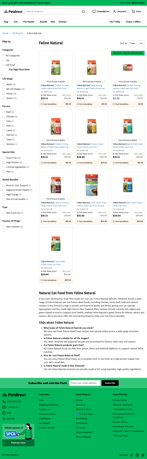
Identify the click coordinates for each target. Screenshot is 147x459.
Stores (79, 400)
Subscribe (110, 382)
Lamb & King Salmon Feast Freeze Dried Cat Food (90, 88)
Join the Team (84, 413)
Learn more (44, 2)
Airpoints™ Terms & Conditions (128, 431)
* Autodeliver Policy (123, 409)
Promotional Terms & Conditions (123, 415)
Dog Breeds (45, 418)
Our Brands (81, 418)
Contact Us (44, 409)
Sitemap (123, 454)
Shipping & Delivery (49, 404)
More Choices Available (56, 81)
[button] (101, 11)
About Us (80, 404)
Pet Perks (80, 427)
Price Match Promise (123, 426)
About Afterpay (83, 436)
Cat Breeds (44, 423)
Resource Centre (47, 413)
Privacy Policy (120, 400)
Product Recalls (47, 427)
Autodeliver (82, 423)
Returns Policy (120, 421)
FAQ (41, 400)
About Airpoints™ (85, 432)
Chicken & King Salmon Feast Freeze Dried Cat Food (54, 147)
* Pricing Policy (120, 435)
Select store (138, 2)
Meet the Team (83, 409)
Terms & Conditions (123, 404)
